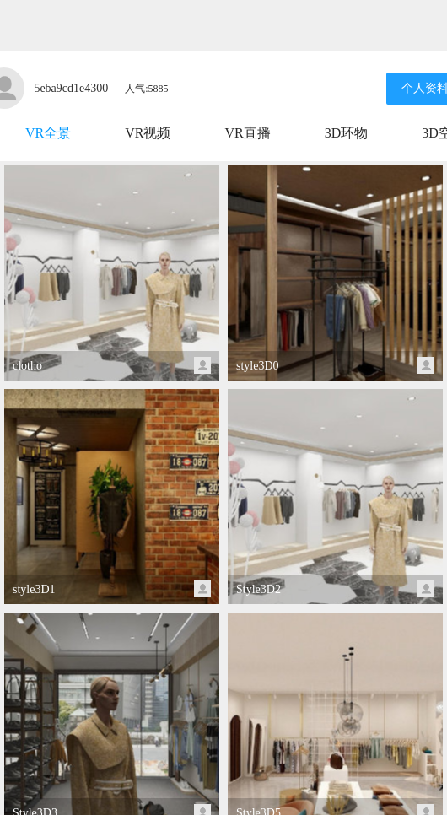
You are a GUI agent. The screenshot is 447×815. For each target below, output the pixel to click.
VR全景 (48, 133)
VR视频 (147, 133)
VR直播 (247, 133)
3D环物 (347, 133)
